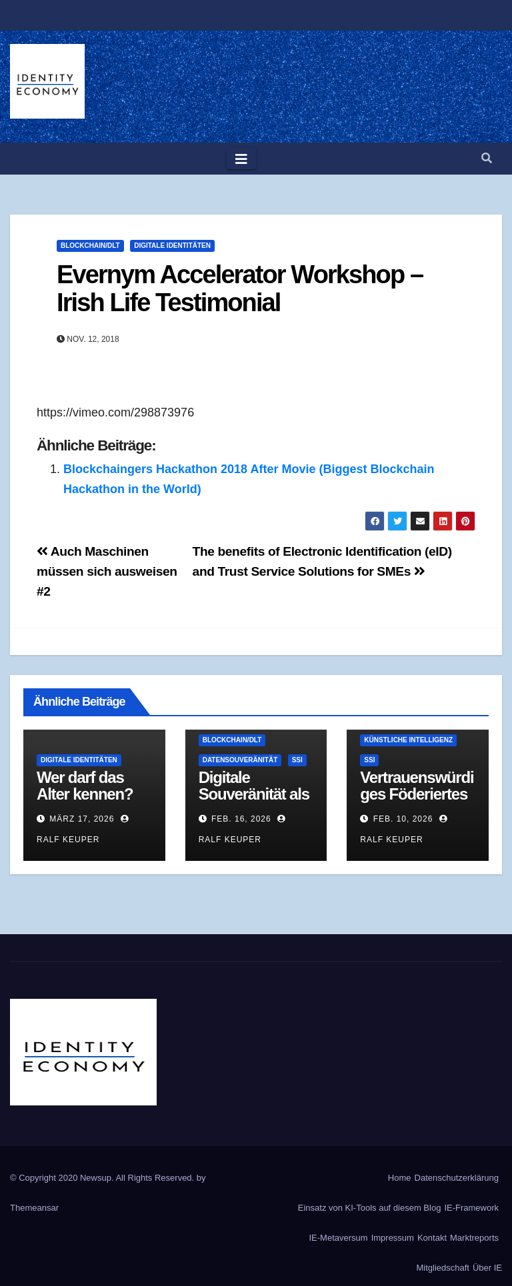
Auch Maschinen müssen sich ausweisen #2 (107, 571)
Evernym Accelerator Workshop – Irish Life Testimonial (240, 289)
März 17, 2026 (81, 819)
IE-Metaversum (338, 1238)
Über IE (487, 1268)
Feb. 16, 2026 (241, 819)
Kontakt (432, 1238)
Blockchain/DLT (90, 245)
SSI (297, 760)
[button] (486, 158)
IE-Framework (471, 1208)
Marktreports (474, 1238)
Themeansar (34, 1208)
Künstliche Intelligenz (408, 740)
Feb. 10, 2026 (403, 819)
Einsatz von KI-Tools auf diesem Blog (369, 1208)
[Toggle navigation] (241, 158)
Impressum (392, 1238)
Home (399, 1178)
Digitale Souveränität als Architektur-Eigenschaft (254, 802)
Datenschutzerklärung (457, 1178)
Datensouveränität (240, 760)
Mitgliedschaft (442, 1268)
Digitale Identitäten (172, 245)
